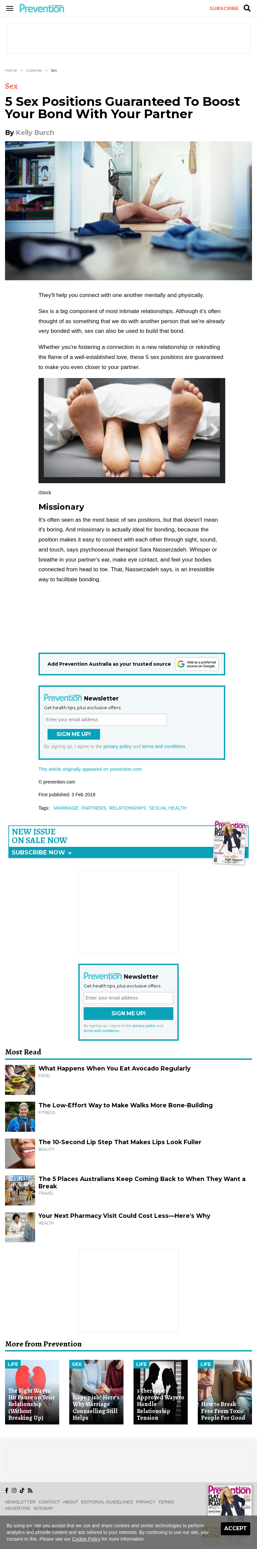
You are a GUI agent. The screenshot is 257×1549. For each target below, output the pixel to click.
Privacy (146, 1501)
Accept (235, 1528)
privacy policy (117, 746)
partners (93, 808)
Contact (49, 1501)
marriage (66, 808)
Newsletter (20, 1501)
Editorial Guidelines (107, 1501)
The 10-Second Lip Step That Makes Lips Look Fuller (119, 1142)
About (70, 1501)
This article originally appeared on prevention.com (90, 769)
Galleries (34, 70)
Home (11, 70)
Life (13, 1364)
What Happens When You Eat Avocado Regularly (114, 1068)
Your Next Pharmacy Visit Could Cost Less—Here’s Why (124, 1215)
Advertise (17, 1508)
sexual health (168, 808)
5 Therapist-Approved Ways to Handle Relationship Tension (160, 1404)
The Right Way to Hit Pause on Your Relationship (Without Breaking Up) (31, 1404)
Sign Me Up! (74, 734)
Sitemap (43, 1508)
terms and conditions (163, 746)
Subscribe (224, 8)
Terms (166, 1501)
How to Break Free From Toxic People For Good (223, 1411)
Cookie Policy (86, 1539)
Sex (54, 70)
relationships (127, 808)
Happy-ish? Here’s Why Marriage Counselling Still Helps (96, 1407)
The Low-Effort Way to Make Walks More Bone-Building (125, 1105)
